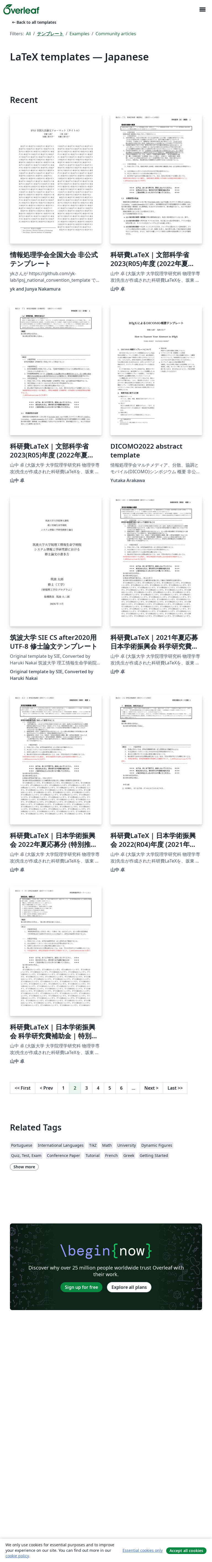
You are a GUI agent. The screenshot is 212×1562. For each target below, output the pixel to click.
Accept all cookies (186, 1550)
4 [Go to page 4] (98, 1088)
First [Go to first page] (23, 1088)
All (28, 34)
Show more (24, 1166)
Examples (79, 34)
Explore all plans (129, 1287)
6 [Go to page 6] (121, 1088)
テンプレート (50, 34)
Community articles (116, 34)
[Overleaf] (21, 9)
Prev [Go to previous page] (46, 1088)
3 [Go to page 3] (86, 1088)
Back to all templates (33, 22)
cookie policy (17, 1555)
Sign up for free (81, 1287)
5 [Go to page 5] (109, 1088)
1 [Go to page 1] (63, 1088)
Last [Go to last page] (175, 1088)
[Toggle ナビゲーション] (202, 9)
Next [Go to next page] (151, 1088)
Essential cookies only (143, 1550)
